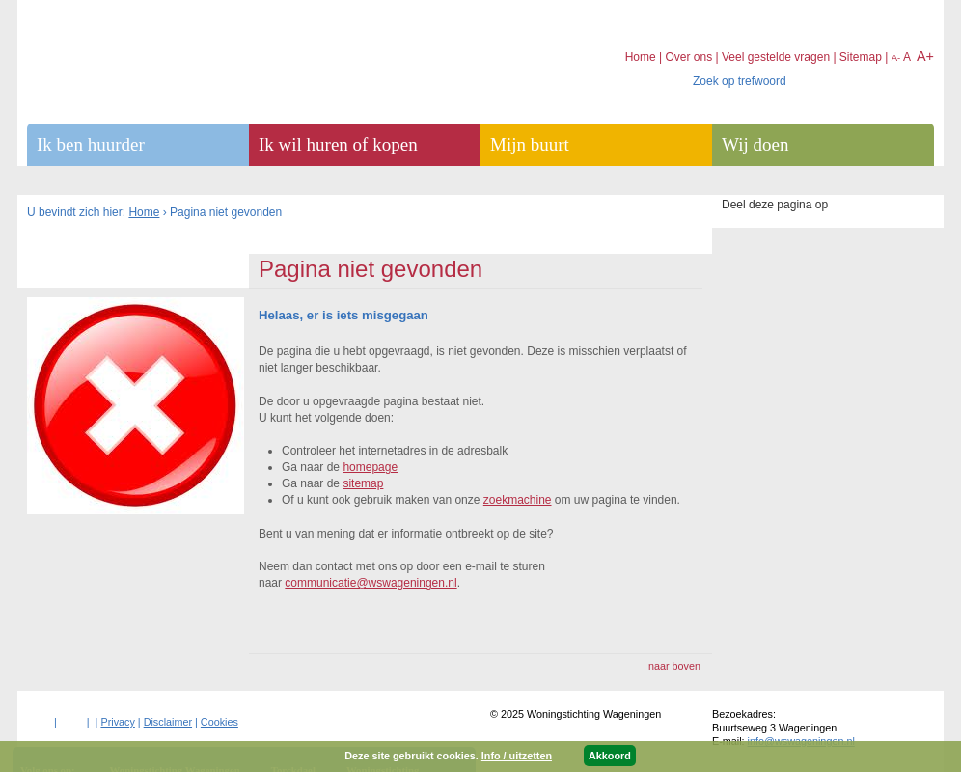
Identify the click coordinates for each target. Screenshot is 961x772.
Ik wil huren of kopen (338, 144)
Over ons (688, 57)
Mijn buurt (529, 144)
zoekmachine (517, 500)
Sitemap (860, 57)
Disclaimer (168, 722)
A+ (925, 56)
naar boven (674, 666)
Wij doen (755, 144)
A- (896, 57)
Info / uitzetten (516, 755)
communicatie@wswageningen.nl (370, 583)
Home (143, 212)
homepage (370, 467)
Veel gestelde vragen (776, 57)
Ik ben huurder (91, 144)
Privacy (117, 722)
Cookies (219, 722)
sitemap (363, 483)
